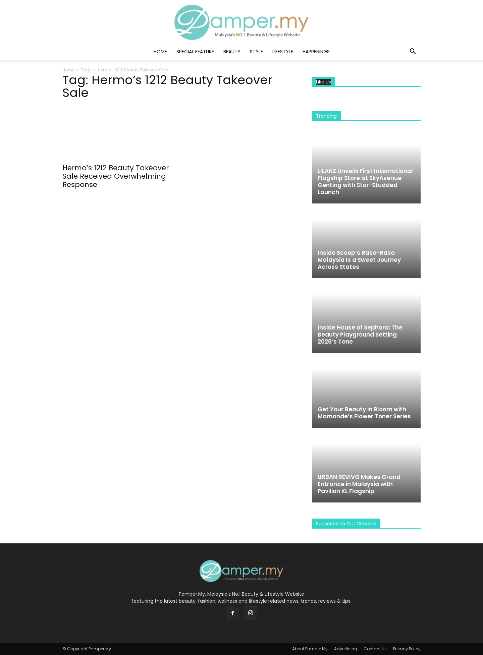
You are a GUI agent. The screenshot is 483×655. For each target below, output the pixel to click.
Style (256, 51)
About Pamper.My (310, 649)
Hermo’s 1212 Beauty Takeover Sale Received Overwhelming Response (115, 176)
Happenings (316, 51)
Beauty (231, 51)
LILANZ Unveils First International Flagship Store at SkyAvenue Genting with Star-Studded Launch (365, 181)
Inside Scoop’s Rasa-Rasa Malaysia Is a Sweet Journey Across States (359, 260)
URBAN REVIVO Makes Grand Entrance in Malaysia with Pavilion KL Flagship (359, 484)
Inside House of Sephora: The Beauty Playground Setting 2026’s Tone (360, 334)
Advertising (345, 649)
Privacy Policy (407, 649)
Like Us (323, 82)
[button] (413, 52)
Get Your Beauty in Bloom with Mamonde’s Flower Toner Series (364, 412)
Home (160, 51)
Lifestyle (282, 51)
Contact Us (375, 649)
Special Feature (195, 51)
